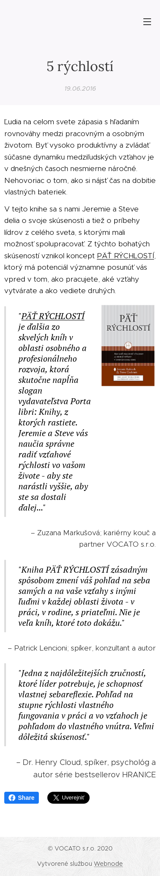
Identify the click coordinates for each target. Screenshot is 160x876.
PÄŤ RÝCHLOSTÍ (125, 255)
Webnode (108, 863)
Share (22, 797)
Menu (147, 21)
